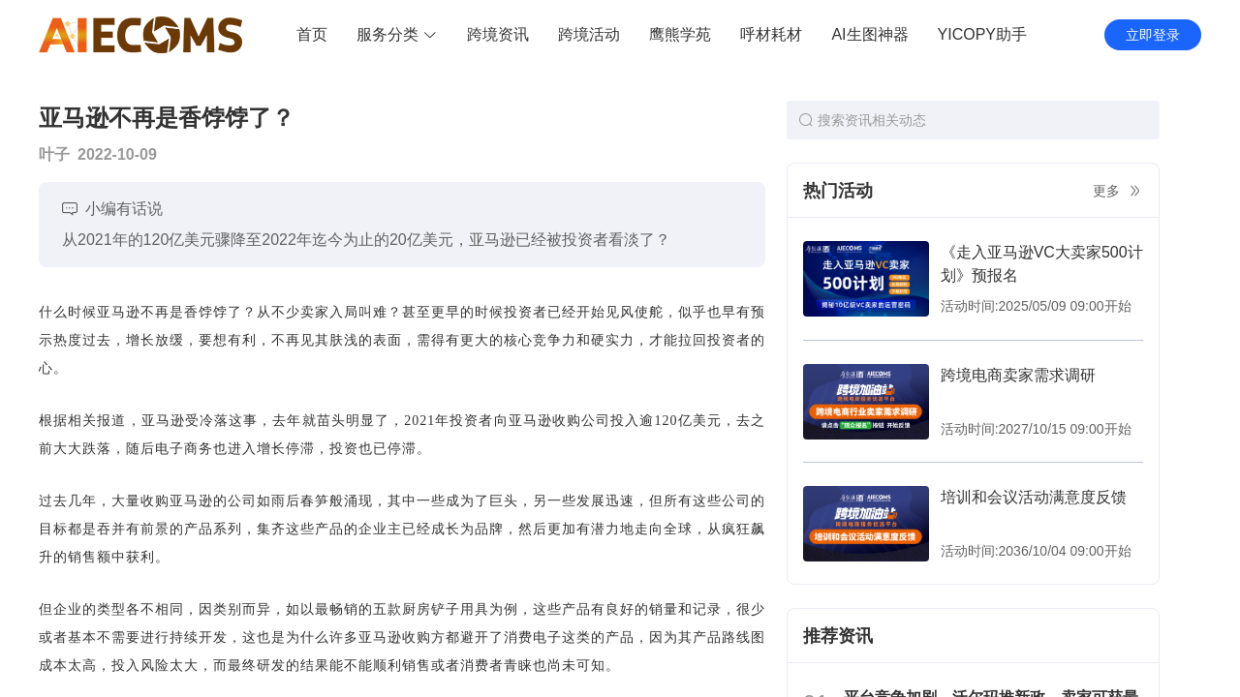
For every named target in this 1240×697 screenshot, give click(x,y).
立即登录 (1153, 35)
